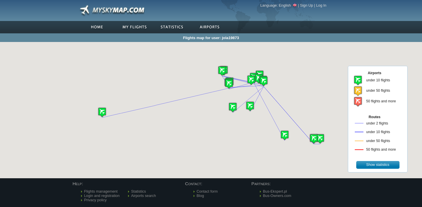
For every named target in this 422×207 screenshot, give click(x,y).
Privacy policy (95, 200)
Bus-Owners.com (277, 195)
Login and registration (102, 195)
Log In (321, 5)
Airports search (143, 195)
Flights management (101, 191)
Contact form (207, 191)
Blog (200, 195)
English (288, 5)
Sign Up (306, 5)
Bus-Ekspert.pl (275, 191)
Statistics (138, 191)
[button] (263, 81)
